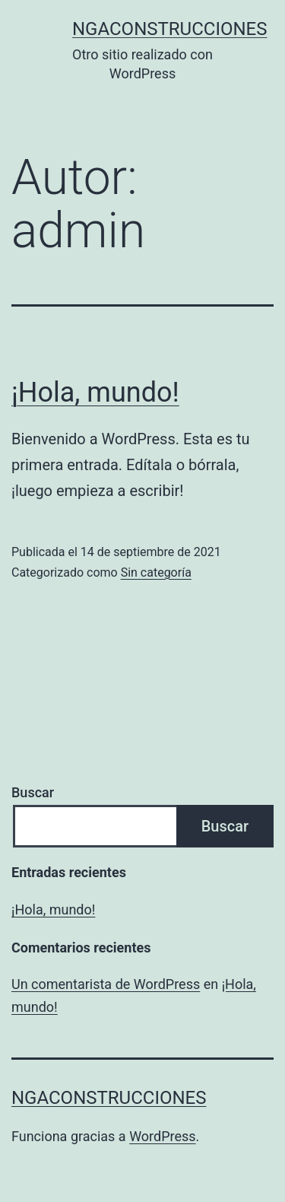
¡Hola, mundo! (95, 393)
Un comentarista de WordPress (105, 984)
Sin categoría (156, 572)
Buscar (32, 792)
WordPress (162, 1136)
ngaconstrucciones (169, 29)
